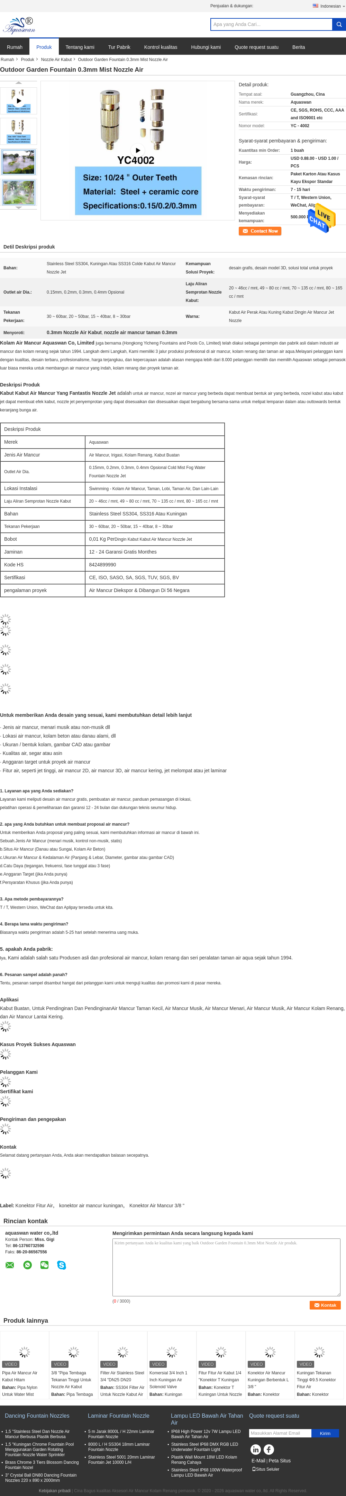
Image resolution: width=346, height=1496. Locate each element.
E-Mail (258, 1460)
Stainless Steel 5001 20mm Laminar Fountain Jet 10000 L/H (121, 1460)
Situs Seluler (265, 1469)
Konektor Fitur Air (34, 1205)
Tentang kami (80, 47)
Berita (298, 47)
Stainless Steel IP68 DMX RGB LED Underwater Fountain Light (204, 1447)
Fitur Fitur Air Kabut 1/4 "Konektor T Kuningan (220, 1376)
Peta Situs (279, 1460)
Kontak (245, 230)
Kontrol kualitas (160, 47)
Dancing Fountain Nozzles (37, 1416)
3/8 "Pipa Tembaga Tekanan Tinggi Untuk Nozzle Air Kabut (71, 1380)
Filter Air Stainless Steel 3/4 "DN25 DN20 (122, 1376)
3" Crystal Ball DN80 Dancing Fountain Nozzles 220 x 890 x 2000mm (40, 1478)
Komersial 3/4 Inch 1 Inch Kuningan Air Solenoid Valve (168, 1380)
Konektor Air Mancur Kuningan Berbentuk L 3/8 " (268, 1380)
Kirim (325, 1433)
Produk (44, 47)
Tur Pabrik (119, 47)
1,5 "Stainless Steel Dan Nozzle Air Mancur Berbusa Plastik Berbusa (37, 1434)
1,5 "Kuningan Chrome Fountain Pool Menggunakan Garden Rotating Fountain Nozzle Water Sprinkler (39, 1449)
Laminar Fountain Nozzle (118, 1416)
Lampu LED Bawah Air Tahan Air (207, 1419)
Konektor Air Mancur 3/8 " (156, 1205)
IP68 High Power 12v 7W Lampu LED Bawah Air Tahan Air (206, 1434)
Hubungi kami (206, 47)
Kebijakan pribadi (55, 1490)
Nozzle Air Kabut (56, 59)
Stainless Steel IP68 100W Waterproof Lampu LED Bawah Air (206, 1473)
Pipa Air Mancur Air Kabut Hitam (19, 1376)
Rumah (14, 47)
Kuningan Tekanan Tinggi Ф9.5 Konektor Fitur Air (316, 1380)
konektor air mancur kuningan (91, 1205)
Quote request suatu (257, 47)
